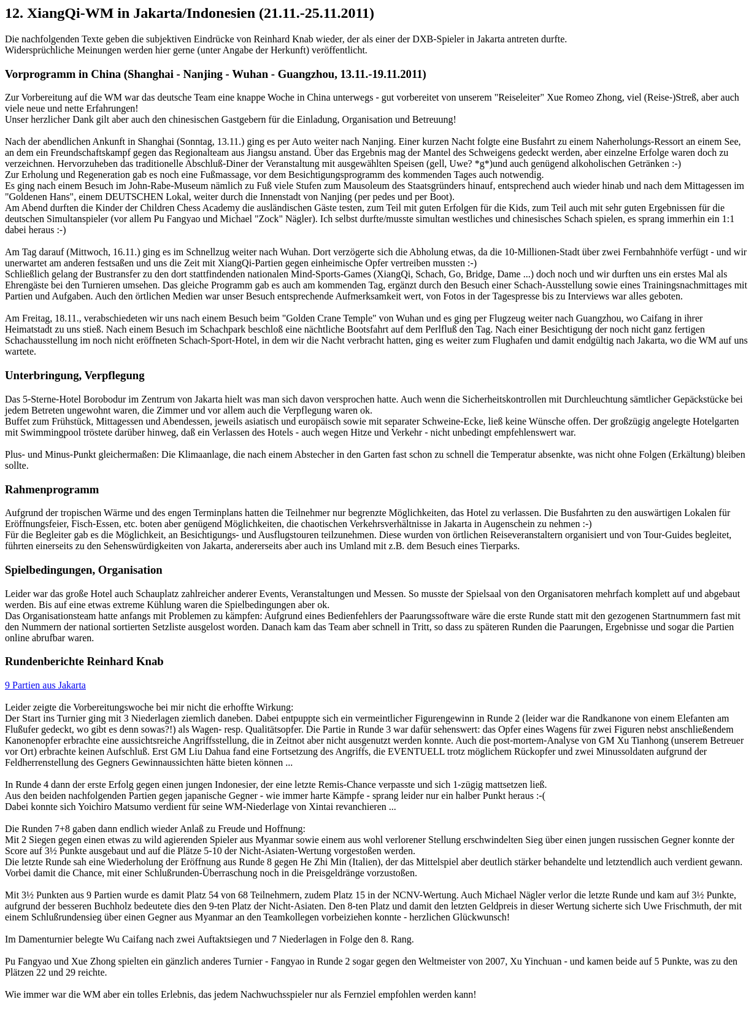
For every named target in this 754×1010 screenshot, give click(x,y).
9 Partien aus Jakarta (45, 685)
